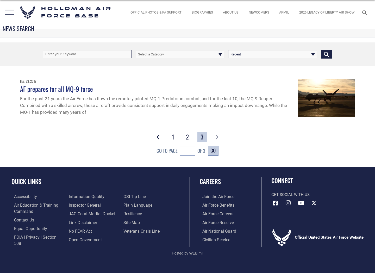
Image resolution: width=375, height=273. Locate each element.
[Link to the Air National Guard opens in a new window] (216, 230)
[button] (8, 12)
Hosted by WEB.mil (187, 251)
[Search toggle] (365, 12)
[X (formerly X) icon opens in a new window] (314, 203)
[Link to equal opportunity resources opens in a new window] (26, 228)
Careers (210, 181)
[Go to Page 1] (173, 137)
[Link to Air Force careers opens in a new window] (215, 213)
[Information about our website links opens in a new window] (81, 222)
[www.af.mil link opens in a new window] (284, 12)
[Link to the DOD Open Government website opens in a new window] (83, 239)
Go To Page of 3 (181, 151)
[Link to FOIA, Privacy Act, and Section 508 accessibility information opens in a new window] (35, 236)
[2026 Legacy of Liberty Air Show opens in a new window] (327, 12)
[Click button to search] (326, 54)
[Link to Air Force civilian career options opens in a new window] (213, 239)
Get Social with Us (290, 194)
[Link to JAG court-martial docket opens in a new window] (90, 213)
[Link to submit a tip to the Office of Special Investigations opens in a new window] (134, 196)
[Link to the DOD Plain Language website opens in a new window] (137, 204)
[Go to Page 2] (187, 137)
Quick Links (26, 181)
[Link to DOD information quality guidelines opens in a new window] (84, 196)
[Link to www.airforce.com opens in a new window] (215, 196)
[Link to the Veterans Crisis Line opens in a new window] (141, 230)
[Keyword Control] (87, 54)
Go (213, 150)
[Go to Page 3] (202, 137)
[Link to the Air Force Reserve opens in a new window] (215, 222)
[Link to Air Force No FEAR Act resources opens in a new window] (79, 230)
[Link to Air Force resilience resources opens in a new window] (133, 213)
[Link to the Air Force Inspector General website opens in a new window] (83, 204)
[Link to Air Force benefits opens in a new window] (215, 204)
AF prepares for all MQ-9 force (56, 89)
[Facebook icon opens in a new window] (275, 203)
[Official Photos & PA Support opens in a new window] (156, 12)
